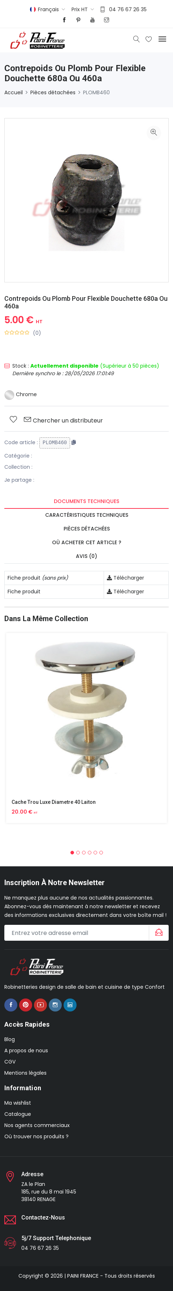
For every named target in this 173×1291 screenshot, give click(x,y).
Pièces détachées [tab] (87, 528)
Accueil (13, 92)
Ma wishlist (17, 1102)
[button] (72, 852)
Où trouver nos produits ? (36, 1136)
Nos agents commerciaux (37, 1125)
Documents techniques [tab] (86, 501)
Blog (9, 1039)
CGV (10, 1061)
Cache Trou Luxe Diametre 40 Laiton (54, 802)
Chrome (20, 394)
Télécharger (125, 577)
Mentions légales (25, 1072)
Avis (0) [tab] (86, 556)
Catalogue (17, 1114)
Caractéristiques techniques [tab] (86, 515)
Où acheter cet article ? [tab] (86, 542)
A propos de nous (26, 1050)
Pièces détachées (52, 92)
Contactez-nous (43, 1217)
